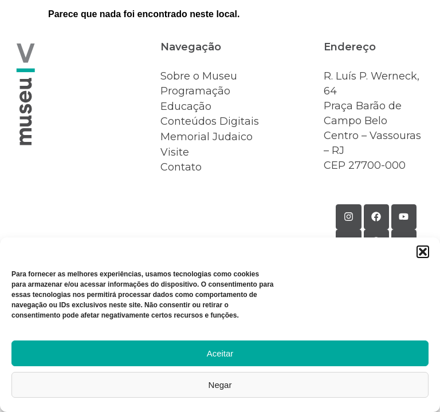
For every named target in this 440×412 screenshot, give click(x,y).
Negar (220, 385)
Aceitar (220, 353)
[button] (423, 252)
